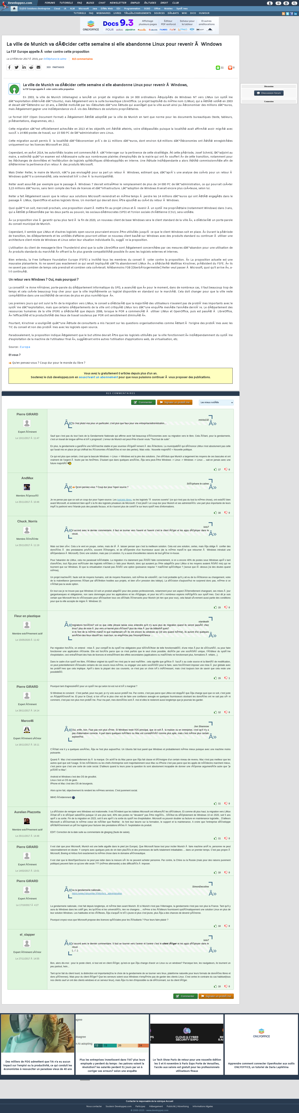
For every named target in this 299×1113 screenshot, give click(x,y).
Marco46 (27, 728)
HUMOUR (204, 13)
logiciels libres (124, 506)
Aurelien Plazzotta (27, 819)
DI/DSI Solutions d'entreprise (34, 8)
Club (175, 3)
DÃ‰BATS (173, 13)
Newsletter (117, 3)
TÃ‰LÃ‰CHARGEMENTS (137, 13)
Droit (164, 3)
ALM (72, 8)
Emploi (135, 3)
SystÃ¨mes (182, 8)
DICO (193, 13)
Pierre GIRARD (27, 421)
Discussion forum (269, 93)
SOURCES (159, 13)
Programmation (132, 8)
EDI (118, 8)
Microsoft (84, 8)
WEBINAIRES (103, 13)
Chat (102, 3)
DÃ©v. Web (107, 8)
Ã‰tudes (150, 3)
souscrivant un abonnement (98, 380)
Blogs (90, 3)
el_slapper (27, 941)
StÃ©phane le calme (54, 61)
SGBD (147, 8)
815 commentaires (82, 61)
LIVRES (117, 13)
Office (157, 8)
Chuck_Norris (27, 528)
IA (65, 8)
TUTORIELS (80, 13)
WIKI (184, 13)
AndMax (27, 485)
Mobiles (168, 8)
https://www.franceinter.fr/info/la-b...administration (97, 900)
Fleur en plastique (27, 623)
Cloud (57, 8)
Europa (25, 350)
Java (94, 8)
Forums (49, 3)
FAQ (79, 3)
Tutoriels (66, 3)
